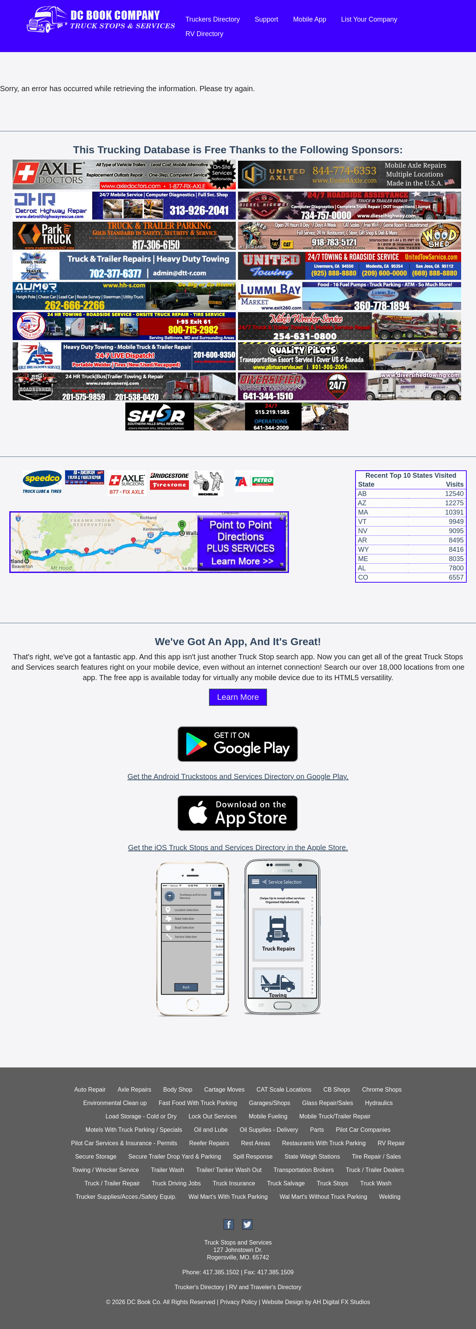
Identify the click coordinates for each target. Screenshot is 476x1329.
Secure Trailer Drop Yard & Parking (174, 1156)
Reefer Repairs (209, 1143)
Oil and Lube (211, 1130)
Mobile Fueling (268, 1116)
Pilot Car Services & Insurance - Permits (124, 1143)
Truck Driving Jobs (176, 1183)
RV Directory (204, 34)
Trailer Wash (167, 1170)
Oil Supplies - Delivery (268, 1130)
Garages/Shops (269, 1103)
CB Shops (337, 1089)
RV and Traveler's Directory (265, 1287)
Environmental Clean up (115, 1103)
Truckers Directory (213, 19)
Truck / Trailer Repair (112, 1183)
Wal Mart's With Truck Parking (228, 1197)
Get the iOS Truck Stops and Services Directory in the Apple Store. (238, 847)
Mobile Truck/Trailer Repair (334, 1116)
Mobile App (309, 19)
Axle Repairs (134, 1089)
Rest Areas (255, 1143)
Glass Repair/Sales (327, 1103)
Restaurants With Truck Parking (324, 1143)
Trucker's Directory (199, 1287)
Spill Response (253, 1156)
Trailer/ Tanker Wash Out (228, 1170)
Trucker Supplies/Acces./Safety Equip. (126, 1197)
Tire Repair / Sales (376, 1156)
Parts (317, 1130)
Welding (390, 1197)
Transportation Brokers (304, 1170)
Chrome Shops (382, 1089)
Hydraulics (379, 1103)
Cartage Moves (224, 1089)
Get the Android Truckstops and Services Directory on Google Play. (238, 776)
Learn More (238, 697)
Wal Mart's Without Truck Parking (323, 1197)
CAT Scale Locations (284, 1089)
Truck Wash (376, 1183)
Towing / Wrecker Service (105, 1170)
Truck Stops (332, 1183)
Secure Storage (95, 1156)
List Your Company (369, 19)
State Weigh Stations (312, 1156)
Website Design (282, 1302)
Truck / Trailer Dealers (375, 1170)
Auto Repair (90, 1089)
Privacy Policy (238, 1302)
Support (266, 19)
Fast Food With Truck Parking (198, 1103)
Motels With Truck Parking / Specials (134, 1130)
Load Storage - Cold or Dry (141, 1116)
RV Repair (391, 1143)
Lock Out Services (213, 1116)
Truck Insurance (234, 1183)
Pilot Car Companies (363, 1130)
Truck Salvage (286, 1183)
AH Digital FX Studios (341, 1302)
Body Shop (177, 1089)
